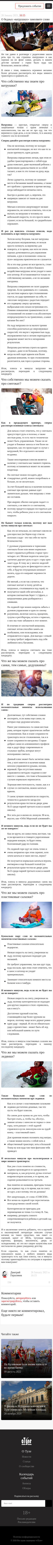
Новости (26, 1456)
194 (9, 1282)
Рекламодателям (26, 1522)
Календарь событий (26, 1476)
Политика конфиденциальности (26, 1537)
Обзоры (26, 1488)
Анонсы (26, 1483)
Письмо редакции (26, 1518)
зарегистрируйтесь (11, 1301)
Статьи (26, 1461)
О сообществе (26, 1466)
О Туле (26, 1451)
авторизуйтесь (23, 1298)
